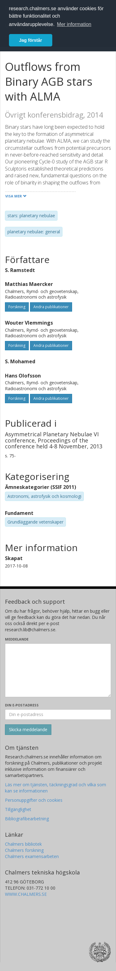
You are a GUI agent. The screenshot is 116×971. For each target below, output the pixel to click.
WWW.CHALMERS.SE (26, 894)
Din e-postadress (22, 705)
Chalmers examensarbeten (32, 856)
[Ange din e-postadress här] (58, 714)
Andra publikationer (51, 306)
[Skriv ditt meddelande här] (58, 670)
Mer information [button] (74, 24)
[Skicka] (28, 729)
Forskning (16, 306)
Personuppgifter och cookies (33, 800)
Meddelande (16, 639)
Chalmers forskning (24, 850)
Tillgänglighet (18, 809)
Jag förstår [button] (30, 40)
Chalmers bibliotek (23, 844)
